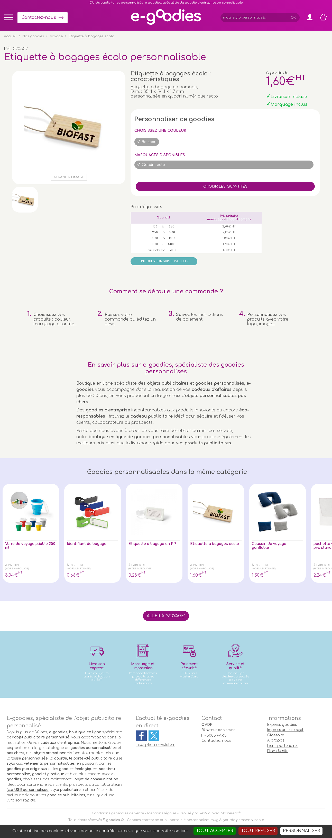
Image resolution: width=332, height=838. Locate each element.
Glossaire (275, 735)
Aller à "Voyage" (166, 616)
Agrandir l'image (68, 177)
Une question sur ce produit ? (164, 261)
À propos (275, 740)
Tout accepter (214, 830)
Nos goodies (33, 36)
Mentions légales (161, 813)
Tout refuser (258, 830)
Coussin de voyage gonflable (272, 546)
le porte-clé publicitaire (90, 758)
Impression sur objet (285, 730)
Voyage (56, 36)
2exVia (204, 813)
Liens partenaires (282, 746)
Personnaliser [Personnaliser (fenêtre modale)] (301, 830)
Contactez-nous (39, 17)
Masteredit (230, 813)
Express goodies (282, 725)
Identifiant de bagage (90, 544)
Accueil (10, 36)
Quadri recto (153, 165)
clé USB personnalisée (28, 790)
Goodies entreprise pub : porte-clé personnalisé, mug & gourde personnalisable (195, 820)
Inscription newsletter (155, 745)
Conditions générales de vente (118, 813)
